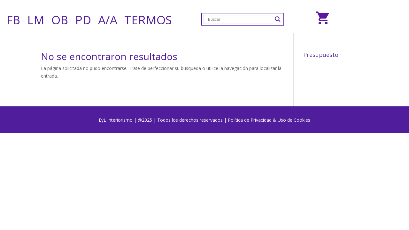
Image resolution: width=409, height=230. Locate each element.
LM (35, 20)
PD (83, 20)
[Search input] (240, 19)
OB (59, 20)
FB (13, 20)
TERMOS (148, 20)
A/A (107, 20)
